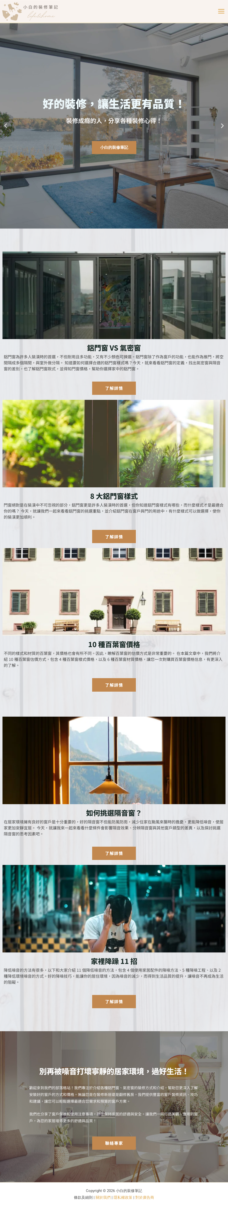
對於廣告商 (144, 1197)
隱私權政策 (123, 1197)
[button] (5, 126)
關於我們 (103, 1197)
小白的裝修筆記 (114, 147)
